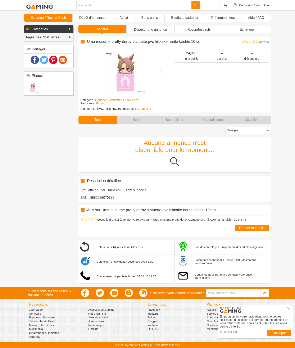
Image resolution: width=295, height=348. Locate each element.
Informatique (96, 325)
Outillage (34, 336)
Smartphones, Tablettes (44, 332)
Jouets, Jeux (96, 321)
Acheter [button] (102, 29)
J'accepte (279, 333)
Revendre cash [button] (198, 29)
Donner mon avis (251, 228)
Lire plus (145, 108)
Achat (123, 17)
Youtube (153, 325)
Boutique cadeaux (184, 17)
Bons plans (149, 17)
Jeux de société (98, 317)
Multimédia (36, 328)
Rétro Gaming (97, 313)
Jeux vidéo (36, 309)
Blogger (152, 321)
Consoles (35, 313)
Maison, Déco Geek (41, 325)
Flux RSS (153, 328)
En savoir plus (229, 331)
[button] (48, 29)
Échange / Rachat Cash (48, 17)
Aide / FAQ (256, 17)
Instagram (154, 313)
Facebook (154, 309)
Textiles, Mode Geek (42, 321)
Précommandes (223, 17)
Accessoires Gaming (101, 309)
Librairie (93, 328)
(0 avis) (264, 42)
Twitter (152, 317)
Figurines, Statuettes (42, 317)
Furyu (100, 103)
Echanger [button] (247, 29)
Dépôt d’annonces (92, 17)
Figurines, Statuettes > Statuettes (117, 100)
